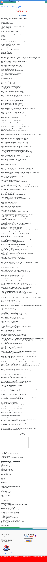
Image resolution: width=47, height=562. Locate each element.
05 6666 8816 (6, 541)
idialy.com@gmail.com (7, 540)
